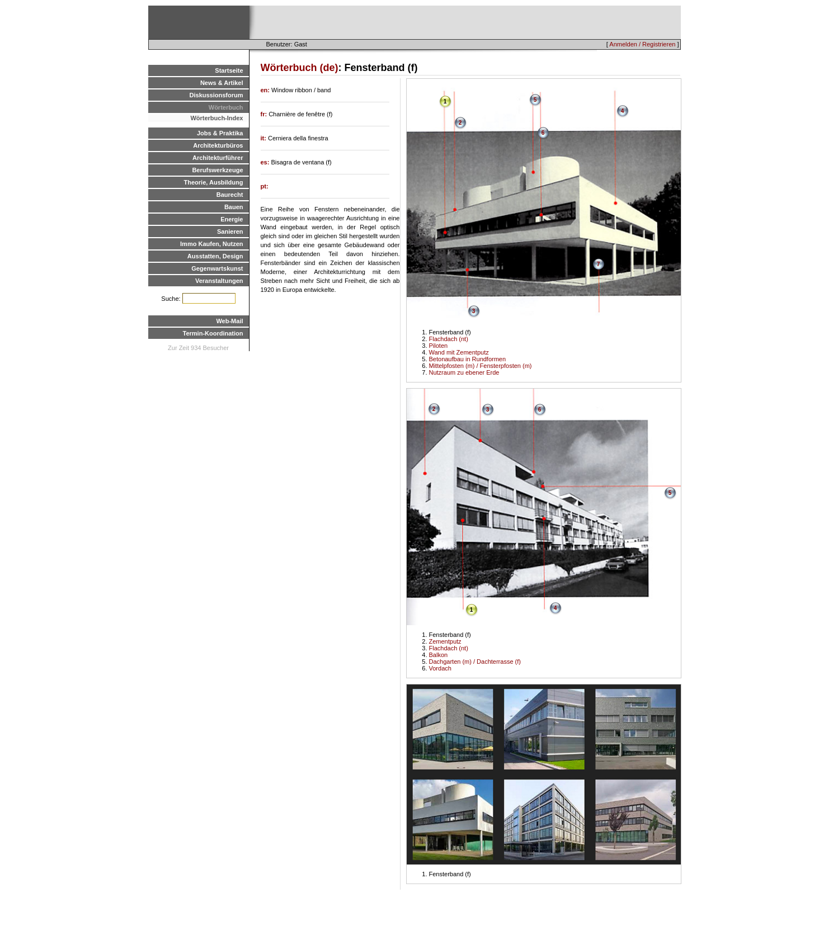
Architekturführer (217, 157)
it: (264, 138)
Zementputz (445, 641)
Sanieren (230, 231)
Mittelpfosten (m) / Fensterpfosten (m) (480, 365)
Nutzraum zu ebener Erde (464, 372)
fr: (265, 114)
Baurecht (230, 194)
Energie (231, 219)
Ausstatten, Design (215, 256)
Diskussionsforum (216, 95)
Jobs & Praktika (220, 133)
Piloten (438, 345)
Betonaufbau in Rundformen (467, 359)
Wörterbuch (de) (299, 67)
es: (266, 162)
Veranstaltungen (219, 280)
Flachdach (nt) (448, 339)
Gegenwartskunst (217, 268)
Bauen (233, 207)
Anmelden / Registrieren (642, 44)
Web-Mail (229, 321)
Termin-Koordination (213, 333)
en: (266, 90)
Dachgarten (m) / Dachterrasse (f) (475, 661)
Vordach (440, 668)
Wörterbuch (226, 107)
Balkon (438, 654)
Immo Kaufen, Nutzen (211, 243)
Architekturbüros (218, 145)
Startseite (229, 70)
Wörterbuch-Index (216, 118)
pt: (265, 186)
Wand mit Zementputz (459, 352)
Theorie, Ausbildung (213, 182)
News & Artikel (221, 82)
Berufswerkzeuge (217, 170)
